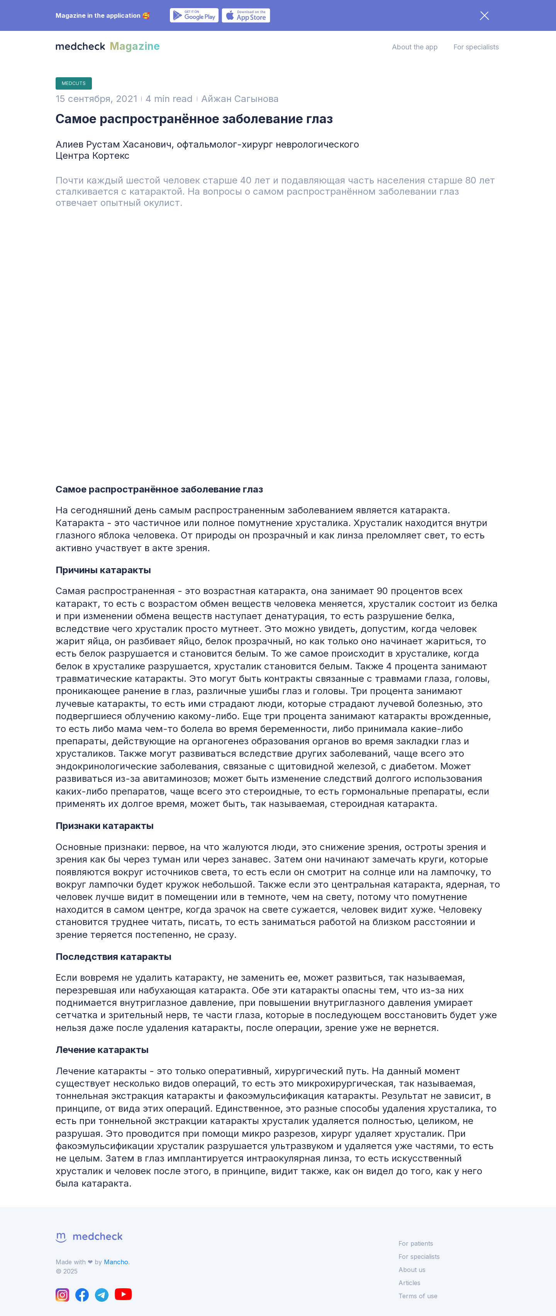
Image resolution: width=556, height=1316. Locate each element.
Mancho (116, 1262)
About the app (415, 47)
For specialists (476, 47)
